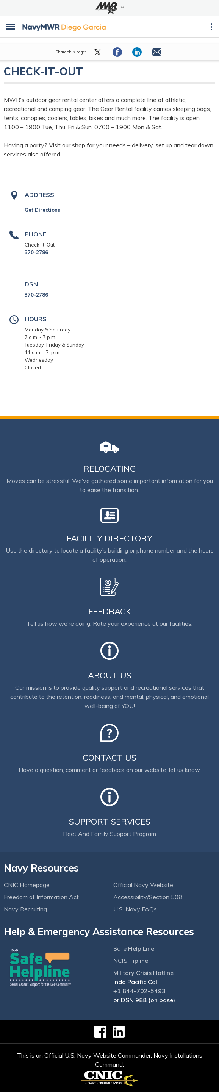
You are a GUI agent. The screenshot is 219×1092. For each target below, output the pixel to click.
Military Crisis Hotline (143, 972)
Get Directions (42, 210)
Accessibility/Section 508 (147, 897)
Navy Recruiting (25, 909)
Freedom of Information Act (41, 897)
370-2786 (36, 252)
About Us (109, 675)
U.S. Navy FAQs (135, 909)
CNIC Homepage (27, 885)
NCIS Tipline (130, 960)
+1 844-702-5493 (139, 991)
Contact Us (109, 757)
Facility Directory (109, 538)
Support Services (109, 821)
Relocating (109, 468)
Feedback (109, 611)
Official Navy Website (143, 885)
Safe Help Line (133, 948)
